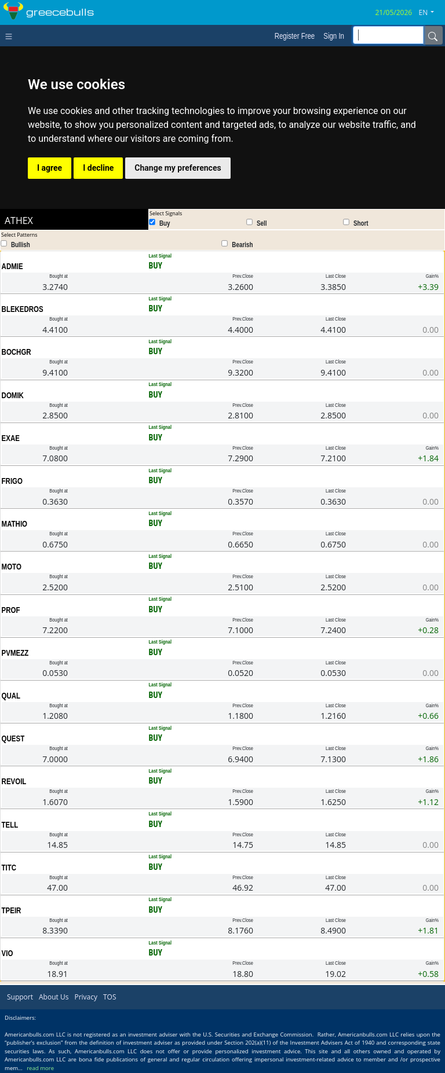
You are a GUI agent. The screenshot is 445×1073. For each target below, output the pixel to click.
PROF (11, 610)
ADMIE (12, 266)
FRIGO (12, 481)
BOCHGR (16, 352)
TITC (9, 867)
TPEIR (11, 910)
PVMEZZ (15, 652)
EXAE (11, 438)
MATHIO (14, 523)
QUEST (13, 738)
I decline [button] (98, 167)
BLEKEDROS (22, 309)
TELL (10, 824)
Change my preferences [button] (177, 167)
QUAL (11, 695)
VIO (7, 953)
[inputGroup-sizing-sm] (388, 35)
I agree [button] (49, 167)
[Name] (433, 35)
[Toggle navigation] (11, 35)
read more (40, 1068)
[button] (431, 13)
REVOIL (14, 781)
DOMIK (13, 395)
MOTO (11, 566)
